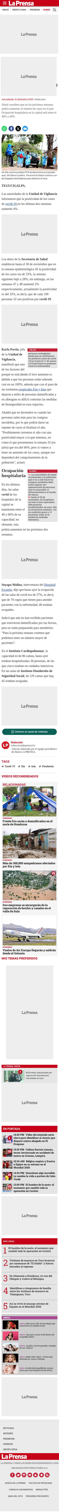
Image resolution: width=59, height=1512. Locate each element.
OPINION (8, 1444)
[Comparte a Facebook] (11, 128)
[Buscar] (54, 9)
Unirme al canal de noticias (31, 732)
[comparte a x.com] (18, 128)
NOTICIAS (8, 1428)
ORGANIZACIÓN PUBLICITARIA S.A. (29, 1467)
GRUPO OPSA (10, 1449)
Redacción (40, 99)
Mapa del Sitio (15, 1496)
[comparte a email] (25, 128)
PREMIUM (8, 1438)
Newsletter (42, 1490)
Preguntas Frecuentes (37, 1496)
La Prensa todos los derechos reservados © (30, 1463)
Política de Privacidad (40, 1483)
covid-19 (11, 204)
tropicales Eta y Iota (32, 389)
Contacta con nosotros (21, 1490)
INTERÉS (8, 1433)
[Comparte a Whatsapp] (4, 128)
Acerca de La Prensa (15, 1483)
